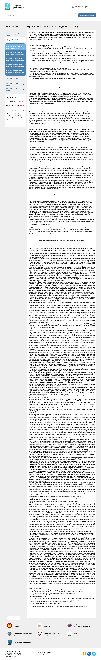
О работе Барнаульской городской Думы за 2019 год (15, 59)
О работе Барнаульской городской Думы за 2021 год (15, 47)
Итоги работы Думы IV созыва (13, 89)
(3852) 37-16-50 (47, 652)
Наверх (15, 618)
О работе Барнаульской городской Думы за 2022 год (15, 72)
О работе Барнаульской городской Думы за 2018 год (15, 65)
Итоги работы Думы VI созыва (13, 79)
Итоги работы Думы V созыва (12, 84)
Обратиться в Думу (87, 15)
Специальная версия (81, 7)
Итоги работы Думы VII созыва (13, 39)
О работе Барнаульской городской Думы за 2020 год (15, 53)
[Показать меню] (94, 7)
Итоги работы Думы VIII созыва (13, 34)
